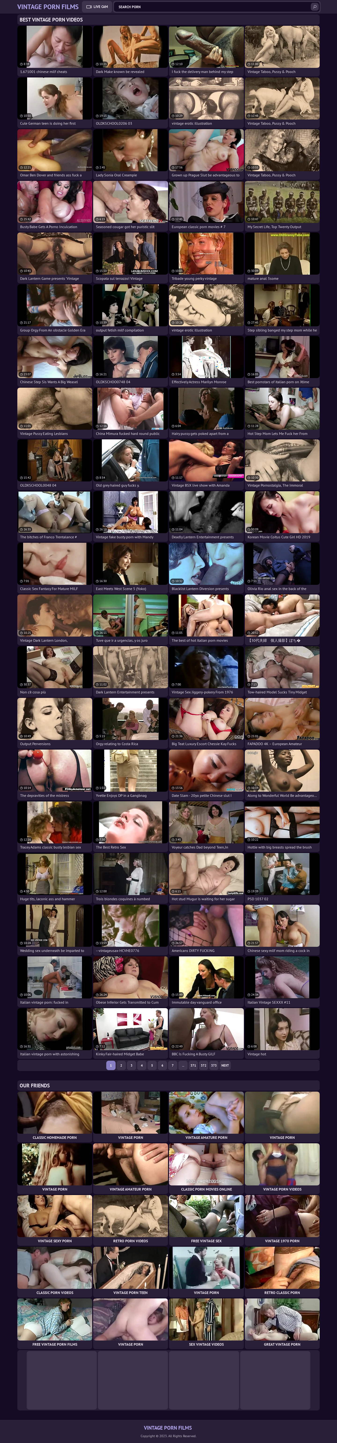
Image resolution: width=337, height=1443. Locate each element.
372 (203, 1065)
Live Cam (101, 6)
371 (193, 1065)
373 (214, 1065)
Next (225, 1065)
